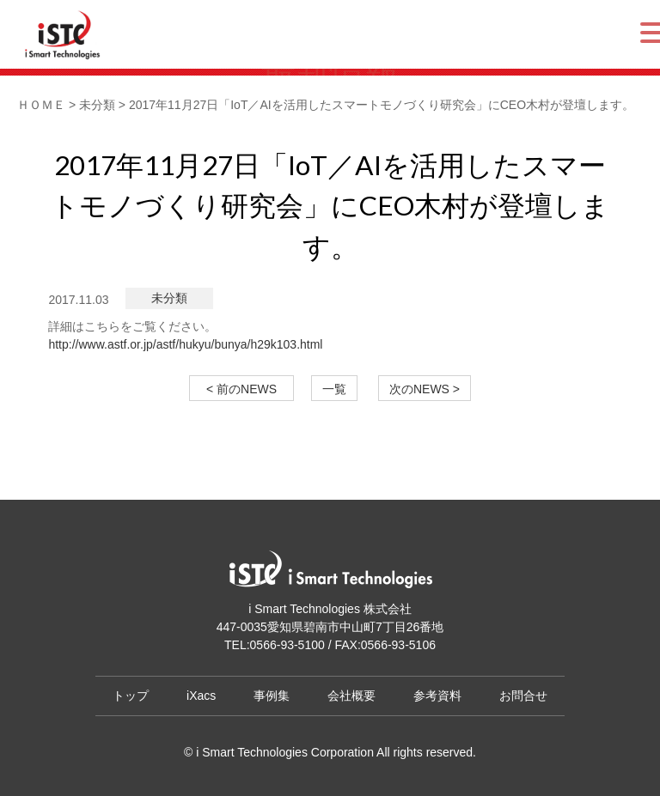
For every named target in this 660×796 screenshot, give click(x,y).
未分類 (169, 298)
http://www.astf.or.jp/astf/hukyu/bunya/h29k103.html (185, 344)
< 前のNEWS (247, 389)
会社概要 (351, 695)
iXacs (201, 695)
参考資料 (437, 695)
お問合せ (523, 695)
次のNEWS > (424, 389)
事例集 (272, 695)
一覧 (334, 389)
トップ (131, 695)
